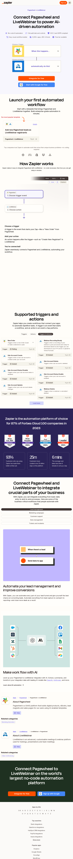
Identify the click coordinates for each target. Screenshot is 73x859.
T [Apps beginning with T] (35, 814)
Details (35, 124)
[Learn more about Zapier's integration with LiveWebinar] (5, 734)
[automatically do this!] (36, 66)
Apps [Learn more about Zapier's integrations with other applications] (14, 698)
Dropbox (36, 849)
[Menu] (69, 2)
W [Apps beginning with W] (43, 814)
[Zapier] (7, 2)
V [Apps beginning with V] (40, 814)
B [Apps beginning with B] (25, 810)
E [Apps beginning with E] (32, 810)
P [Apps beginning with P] (25, 814)
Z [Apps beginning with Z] (50, 814)
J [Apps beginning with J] (44, 810)
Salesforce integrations (36, 827)
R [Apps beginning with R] (30, 814)
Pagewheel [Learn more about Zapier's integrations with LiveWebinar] (23, 698)
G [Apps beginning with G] (37, 810)
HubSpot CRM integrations (36, 830)
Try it (33, 139)
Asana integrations (36, 837)
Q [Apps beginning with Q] (27, 814)
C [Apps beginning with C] (27, 810)
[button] (36, 85)
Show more (36, 840)
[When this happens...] (36, 51)
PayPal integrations (36, 833)
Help (17, 713)
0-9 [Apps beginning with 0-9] (19, 810)
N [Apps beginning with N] (54, 810)
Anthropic (57, 680)
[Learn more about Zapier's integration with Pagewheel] (5, 701)
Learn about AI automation (13, 685)
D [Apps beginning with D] (30, 810)
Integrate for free (36, 78)
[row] (11, 193)
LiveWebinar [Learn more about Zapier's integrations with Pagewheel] (23, 731)
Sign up (63, 3)
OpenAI (50, 680)
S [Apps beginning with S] (32, 814)
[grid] (11, 193)
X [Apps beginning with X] (45, 814)
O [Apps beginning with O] (22, 814)
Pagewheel (31, 10)
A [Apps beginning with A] (22, 810)
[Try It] (18, 349)
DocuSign (36, 855)
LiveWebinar (41, 10)
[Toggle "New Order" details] (18, 342)
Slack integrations (36, 824)
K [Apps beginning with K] (46, 810)
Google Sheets (36, 852)
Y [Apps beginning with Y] (48, 814)
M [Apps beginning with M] (51, 810)
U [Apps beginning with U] (37, 814)
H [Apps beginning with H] (39, 810)
